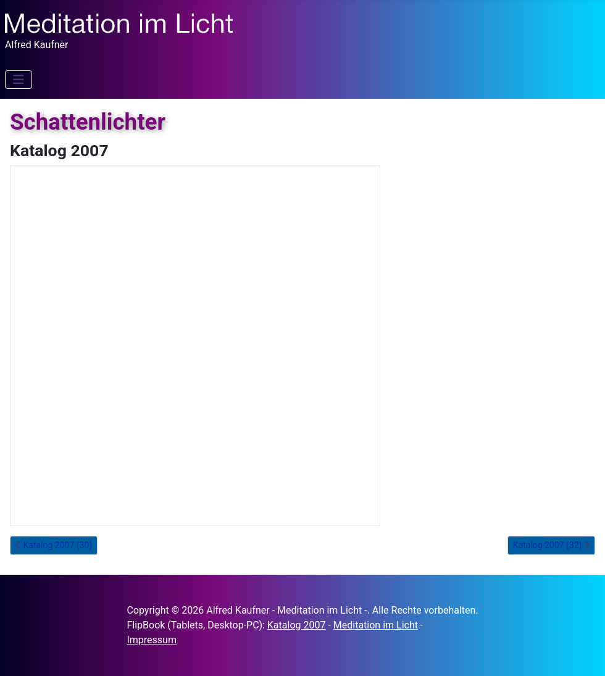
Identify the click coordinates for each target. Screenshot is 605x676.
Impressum (152, 640)
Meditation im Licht (375, 625)
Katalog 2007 (296, 625)
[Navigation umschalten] (18, 79)
